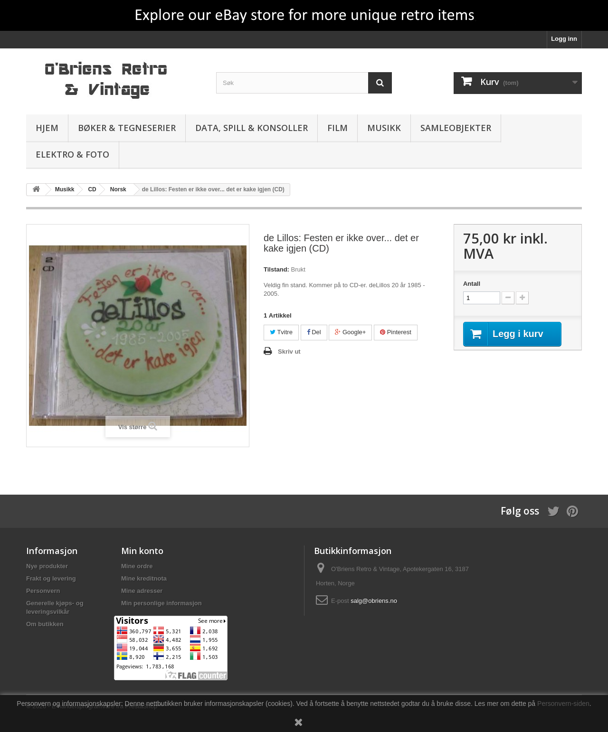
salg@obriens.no (374, 600)
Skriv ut (289, 351)
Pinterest (395, 332)
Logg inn (564, 38)
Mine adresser (141, 590)
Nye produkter (47, 566)
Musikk (384, 127)
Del (314, 332)
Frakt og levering (51, 578)
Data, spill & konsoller (251, 127)
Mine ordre (136, 566)
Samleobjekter (455, 127)
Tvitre (281, 332)
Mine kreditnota (144, 578)
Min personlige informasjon (161, 603)
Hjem (47, 127)
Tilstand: (276, 269)
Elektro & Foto (72, 154)
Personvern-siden (563, 703)
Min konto (142, 550)
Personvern (43, 590)
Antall (471, 283)
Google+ (350, 332)
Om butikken (45, 624)
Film (337, 127)
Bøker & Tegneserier (127, 127)
